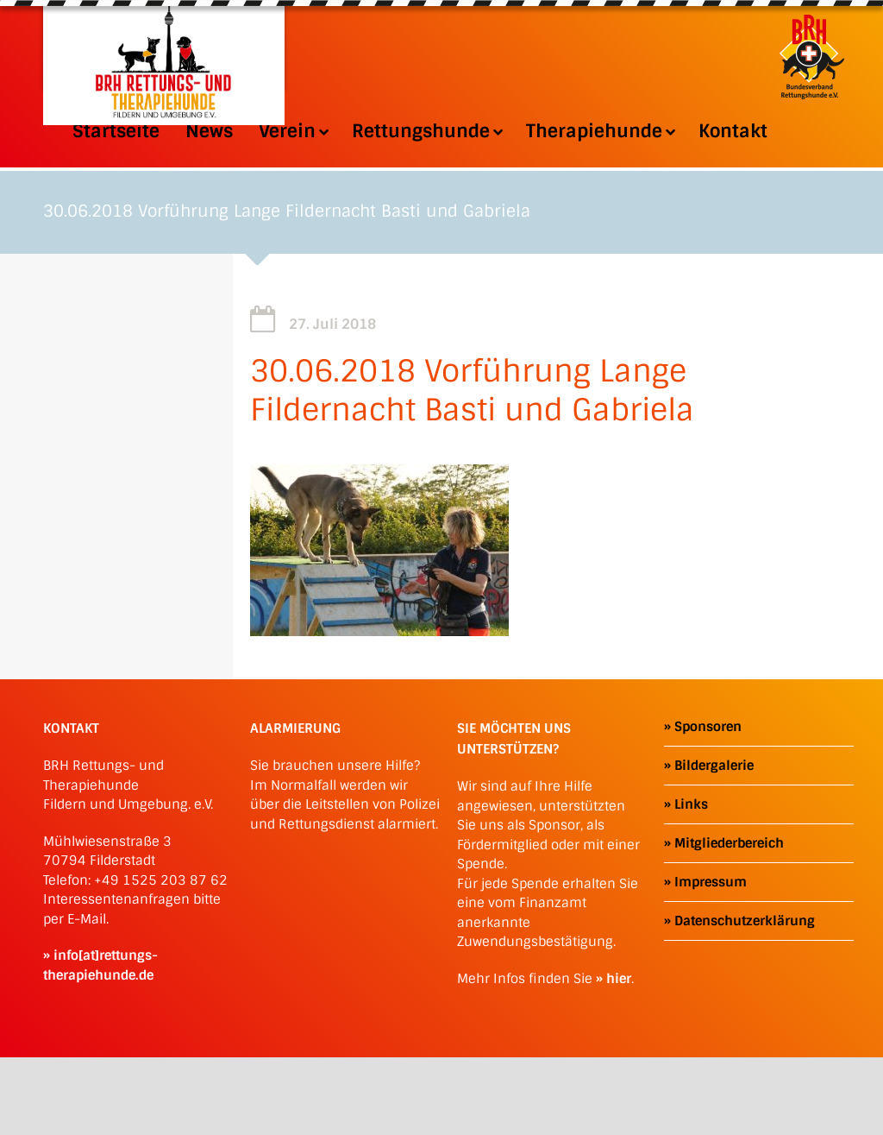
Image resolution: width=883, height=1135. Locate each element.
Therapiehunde (599, 131)
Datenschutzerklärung (744, 921)
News (209, 131)
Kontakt (732, 131)
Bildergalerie (714, 765)
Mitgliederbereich (729, 843)
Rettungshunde (426, 131)
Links (691, 804)
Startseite (116, 131)
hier (618, 978)
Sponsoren (708, 726)
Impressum (710, 882)
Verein (292, 131)
